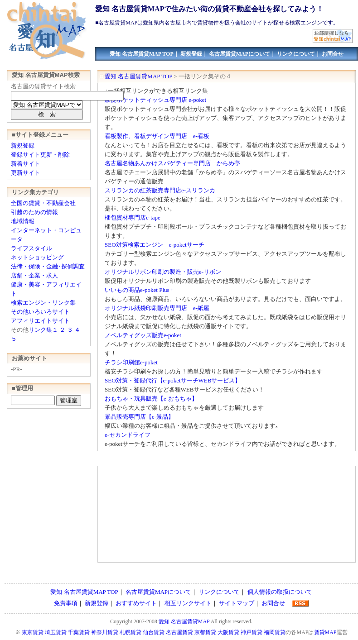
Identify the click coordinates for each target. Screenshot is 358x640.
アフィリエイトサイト (40, 320)
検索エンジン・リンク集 (43, 302)
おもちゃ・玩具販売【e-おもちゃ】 (151, 398)
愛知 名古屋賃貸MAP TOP (142, 54)
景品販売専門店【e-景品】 (139, 416)
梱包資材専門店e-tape (132, 217)
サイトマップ (236, 603)
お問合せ (332, 54)
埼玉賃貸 (56, 632)
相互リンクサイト (188, 603)
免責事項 (65, 603)
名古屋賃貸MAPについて (239, 54)
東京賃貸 (33, 632)
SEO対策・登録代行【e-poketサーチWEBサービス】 (173, 380)
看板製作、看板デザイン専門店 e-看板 (157, 136)
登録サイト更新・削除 (40, 154)
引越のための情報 (34, 212)
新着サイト (25, 163)
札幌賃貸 (130, 632)
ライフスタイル (31, 248)
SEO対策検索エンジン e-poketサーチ (154, 244)
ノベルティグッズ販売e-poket (143, 335)
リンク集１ (43, 329)
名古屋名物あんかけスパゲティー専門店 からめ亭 (172, 163)
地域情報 (22, 221)
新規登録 (191, 54)
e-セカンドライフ (127, 434)
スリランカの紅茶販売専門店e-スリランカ (160, 190)
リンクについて (296, 54)
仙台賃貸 (153, 632)
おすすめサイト (136, 603)
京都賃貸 (205, 632)
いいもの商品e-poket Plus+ (139, 290)
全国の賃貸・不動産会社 (43, 203)
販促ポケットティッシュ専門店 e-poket (155, 99)
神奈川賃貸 (104, 632)
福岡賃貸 (274, 632)
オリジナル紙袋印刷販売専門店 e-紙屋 (157, 308)
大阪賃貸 (228, 632)
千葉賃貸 (79, 632)
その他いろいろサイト (40, 311)
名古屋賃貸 (179, 632)
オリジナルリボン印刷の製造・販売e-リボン (163, 271)
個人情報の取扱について (279, 591)
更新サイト (25, 172)
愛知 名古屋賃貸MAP (184, 621)
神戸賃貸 (251, 632)
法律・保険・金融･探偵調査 (48, 266)
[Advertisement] (156, 514)
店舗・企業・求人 (34, 275)
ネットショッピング (37, 257)
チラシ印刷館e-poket (131, 362)
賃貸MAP (325, 632)
